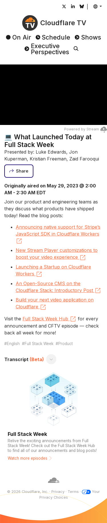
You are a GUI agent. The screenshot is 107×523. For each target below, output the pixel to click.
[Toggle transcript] (51, 359)
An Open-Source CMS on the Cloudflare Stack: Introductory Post (58, 287)
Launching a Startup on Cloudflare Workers (53, 271)
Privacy (57, 491)
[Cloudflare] (53, 486)
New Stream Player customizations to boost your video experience (57, 254)
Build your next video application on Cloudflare (55, 304)
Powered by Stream (85, 129)
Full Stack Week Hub (49, 319)
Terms (73, 491)
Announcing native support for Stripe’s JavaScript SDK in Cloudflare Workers (58, 234)
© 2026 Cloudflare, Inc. (27, 491)
